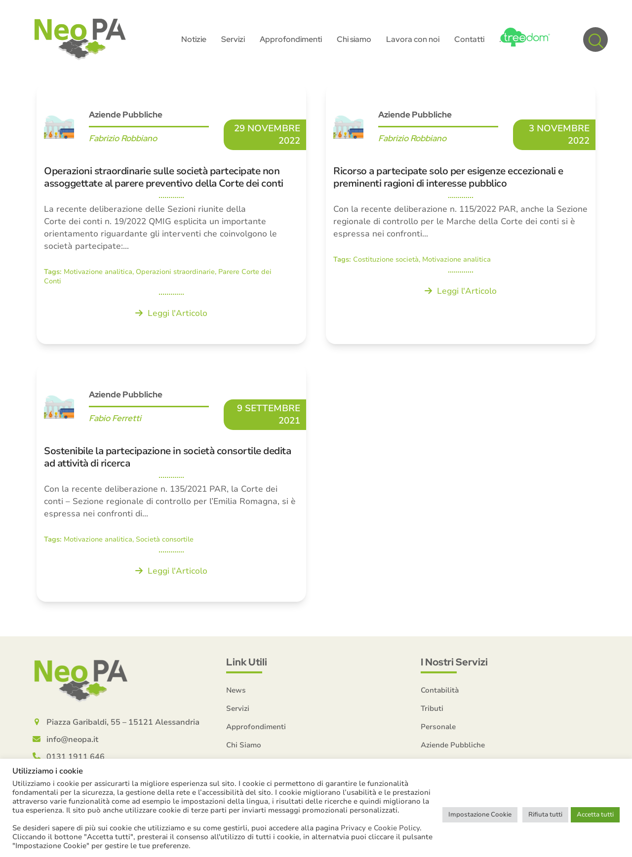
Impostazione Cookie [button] (480, 814)
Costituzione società (386, 259)
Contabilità (440, 690)
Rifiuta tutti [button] (545, 814)
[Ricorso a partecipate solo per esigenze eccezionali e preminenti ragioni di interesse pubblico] (460, 214)
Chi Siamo (243, 745)
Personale (438, 727)
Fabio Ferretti (115, 418)
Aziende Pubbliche (125, 114)
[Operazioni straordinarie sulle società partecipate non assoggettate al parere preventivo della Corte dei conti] (171, 214)
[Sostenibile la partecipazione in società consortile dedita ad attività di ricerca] (171, 483)
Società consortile (165, 539)
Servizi (237, 708)
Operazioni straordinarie (175, 271)
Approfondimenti (256, 727)
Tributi (432, 708)
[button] (595, 39)
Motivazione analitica (98, 271)
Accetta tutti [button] (595, 814)
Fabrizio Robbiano (123, 138)
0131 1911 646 (75, 756)
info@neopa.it (72, 739)
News (236, 690)
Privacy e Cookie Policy (380, 828)
